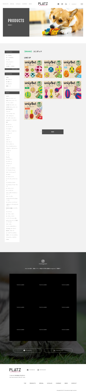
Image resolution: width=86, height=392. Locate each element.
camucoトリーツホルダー (11, 120)
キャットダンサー (10, 190)
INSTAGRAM (41, 370)
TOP (25, 383)
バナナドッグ (9, 163)
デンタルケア (9, 83)
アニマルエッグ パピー (11, 182)
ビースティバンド (10, 188)
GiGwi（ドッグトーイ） (11, 98)
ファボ (7, 135)
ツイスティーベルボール (11, 131)
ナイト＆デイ (9, 128)
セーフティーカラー (10, 214)
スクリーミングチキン (10, 168)
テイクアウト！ (9, 159)
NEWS (30, 3)
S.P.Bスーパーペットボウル (11, 235)
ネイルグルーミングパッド (11, 202)
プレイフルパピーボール (11, 146)
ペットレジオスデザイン (11, 226)
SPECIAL (41, 383)
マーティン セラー (10, 102)
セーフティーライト (10, 216)
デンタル (8, 59)
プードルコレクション (10, 170)
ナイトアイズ (9, 211)
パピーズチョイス (10, 115)
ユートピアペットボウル (11, 232)
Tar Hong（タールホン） (11, 228)
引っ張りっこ (9, 81)
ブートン (8, 155)
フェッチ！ (8, 111)
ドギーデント (9, 142)
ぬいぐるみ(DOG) (9, 57)
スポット (8, 139)
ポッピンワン (9, 124)
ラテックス (8, 64)
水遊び (7, 77)
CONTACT (74, 4)
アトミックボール (10, 144)
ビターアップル (9, 196)
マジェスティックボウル (11, 237)
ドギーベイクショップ (10, 172)
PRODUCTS (5, 3)
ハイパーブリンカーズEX (11, 218)
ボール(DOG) (8, 55)
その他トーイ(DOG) (10, 66)
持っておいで (9, 79)
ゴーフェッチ (9, 133)
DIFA (7, 122)
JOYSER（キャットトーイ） (12, 107)
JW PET (7, 96)
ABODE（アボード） (10, 230)
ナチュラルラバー (10, 62)
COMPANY (24, 3)
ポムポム (8, 157)
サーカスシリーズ (10, 176)
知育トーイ (8, 86)
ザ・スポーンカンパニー (11, 118)
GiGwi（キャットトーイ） (11, 100)
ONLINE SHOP (58, 350)
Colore (7, 239)
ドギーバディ (9, 224)
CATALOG (18, 3)
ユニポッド (8, 137)
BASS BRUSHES (9, 109)
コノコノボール (9, 126)
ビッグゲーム (9, 161)
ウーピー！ (8, 165)
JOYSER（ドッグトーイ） (11, 105)
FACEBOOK (28, 350)
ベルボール (8, 150)
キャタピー (8, 174)
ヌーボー (8, 152)
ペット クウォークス (10, 113)
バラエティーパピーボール (11, 148)
